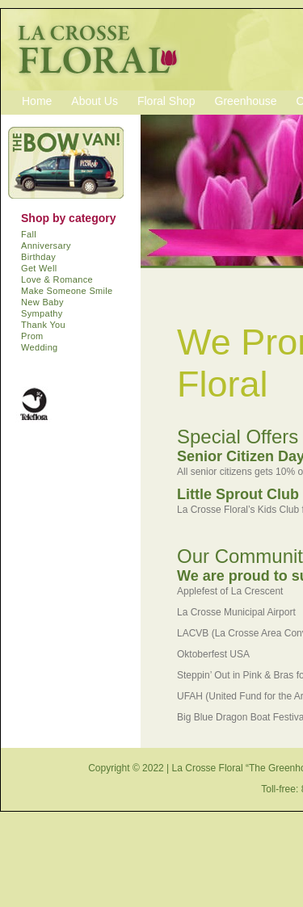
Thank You (43, 325)
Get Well (39, 268)
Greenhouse (246, 100)
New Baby (42, 302)
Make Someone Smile (67, 291)
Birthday (38, 257)
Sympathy (42, 313)
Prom (32, 336)
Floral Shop (166, 100)
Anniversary (46, 245)
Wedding (39, 347)
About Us (94, 100)
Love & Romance (57, 279)
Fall (28, 234)
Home (37, 100)
